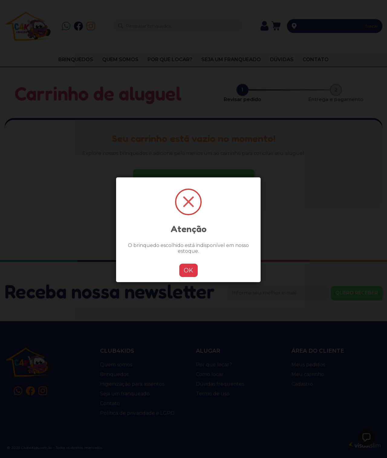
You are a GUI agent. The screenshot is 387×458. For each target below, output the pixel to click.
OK (188, 270)
